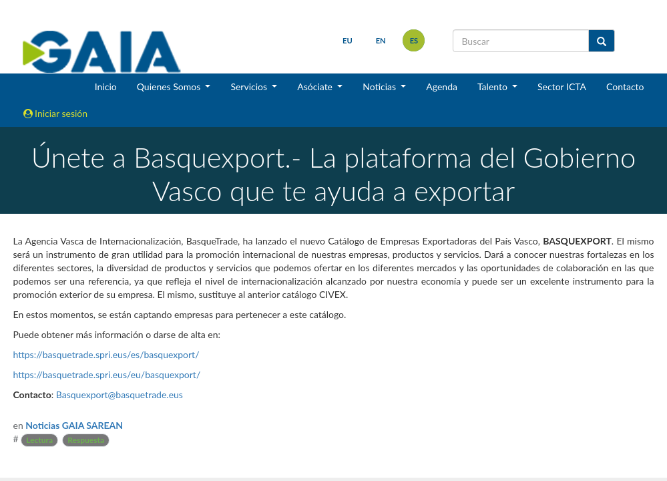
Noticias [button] (381, 86)
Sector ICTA (561, 86)
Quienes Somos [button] (170, 86)
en (380, 40)
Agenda (441, 86)
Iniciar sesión (55, 113)
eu (348, 40)
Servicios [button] (249, 86)
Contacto (625, 86)
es (413, 40)
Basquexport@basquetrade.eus (119, 394)
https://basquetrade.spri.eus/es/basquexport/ (106, 354)
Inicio (106, 86)
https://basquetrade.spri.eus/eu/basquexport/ (107, 374)
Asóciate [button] (316, 86)
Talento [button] (493, 86)
